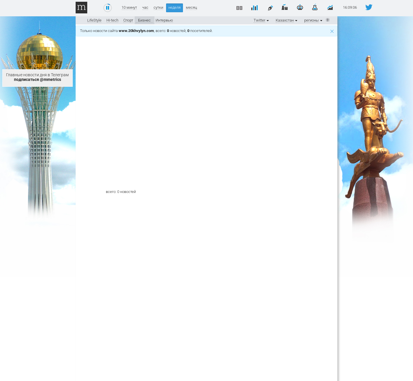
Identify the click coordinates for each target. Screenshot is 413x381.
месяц (191, 8)
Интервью (164, 20)
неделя (174, 7)
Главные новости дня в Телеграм (37, 77)
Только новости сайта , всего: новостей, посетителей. (207, 31)
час (145, 8)
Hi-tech (112, 20)
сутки (158, 8)
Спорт (128, 20)
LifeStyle (94, 20)
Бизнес (144, 20)
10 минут (129, 8)
